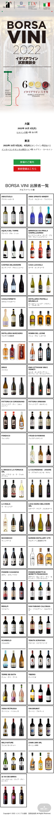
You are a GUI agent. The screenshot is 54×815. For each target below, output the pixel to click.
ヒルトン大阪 (22, 132)
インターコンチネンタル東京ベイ (16, 149)
